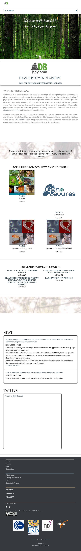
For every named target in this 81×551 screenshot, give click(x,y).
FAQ (7, 480)
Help (7, 466)
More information (12, 366)
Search (8, 464)
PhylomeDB (40, 543)
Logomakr (33, 539)
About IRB (10, 497)
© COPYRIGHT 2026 (40, 546)
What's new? (10, 475)
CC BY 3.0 (47, 539)
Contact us (10, 469)
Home (8, 461)
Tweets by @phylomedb (14, 396)
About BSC (10, 493)
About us (9, 490)
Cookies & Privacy (13, 483)
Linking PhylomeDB (13, 478)
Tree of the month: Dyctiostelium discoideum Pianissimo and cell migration (34, 372)
